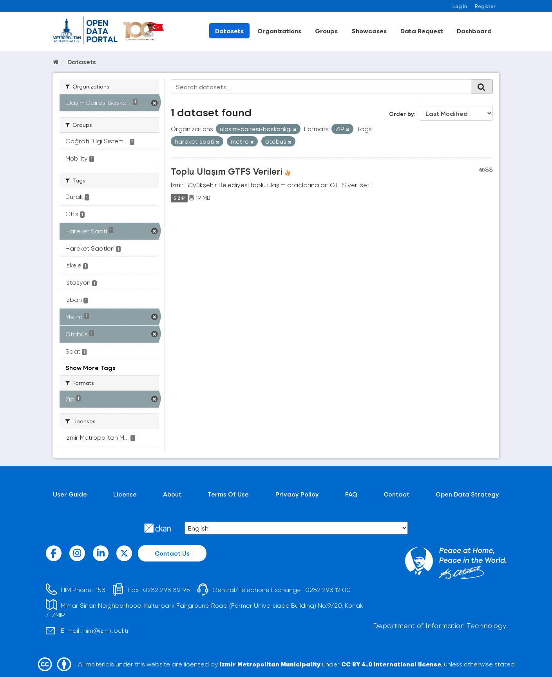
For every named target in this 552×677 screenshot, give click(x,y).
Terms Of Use (228, 494)
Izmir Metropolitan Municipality (270, 664)
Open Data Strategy (467, 494)
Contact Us (172, 553)
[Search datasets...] (321, 86)
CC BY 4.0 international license (391, 664)
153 (100, 589)
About (172, 494)
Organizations (279, 31)
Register (485, 6)
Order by (401, 113)
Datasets (229, 31)
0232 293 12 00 (328, 589)
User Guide (70, 494)
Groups (326, 31)
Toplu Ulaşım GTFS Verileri (226, 171)
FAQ (351, 494)
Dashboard (474, 31)
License (125, 494)
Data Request (421, 31)
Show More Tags (90, 367)
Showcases (369, 31)
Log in (459, 6)
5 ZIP (179, 198)
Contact (396, 494)
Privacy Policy (297, 494)
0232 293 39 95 (166, 589)
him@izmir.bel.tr (106, 630)
